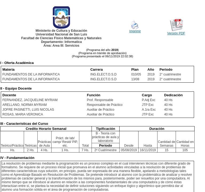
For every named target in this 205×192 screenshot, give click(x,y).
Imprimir (135, 31)
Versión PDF (176, 33)
